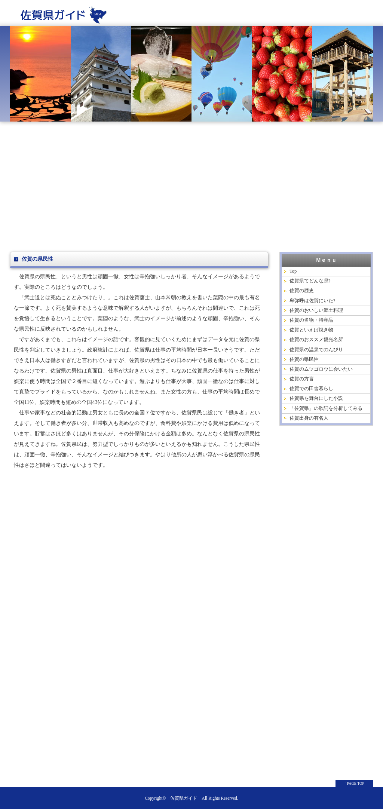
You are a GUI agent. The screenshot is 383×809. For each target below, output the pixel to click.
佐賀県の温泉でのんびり (316, 349)
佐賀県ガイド (183, 798)
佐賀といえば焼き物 (311, 330)
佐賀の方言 (301, 378)
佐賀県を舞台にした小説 (316, 398)
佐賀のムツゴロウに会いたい (321, 369)
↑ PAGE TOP (354, 783)
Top (293, 271)
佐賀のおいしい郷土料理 (316, 310)
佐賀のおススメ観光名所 (316, 339)
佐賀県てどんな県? (310, 281)
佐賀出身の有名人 (308, 418)
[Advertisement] (191, 188)
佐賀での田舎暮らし (311, 388)
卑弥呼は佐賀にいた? (312, 300)
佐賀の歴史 (301, 290)
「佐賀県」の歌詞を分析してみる (325, 408)
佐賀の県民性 (304, 359)
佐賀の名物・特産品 (311, 320)
